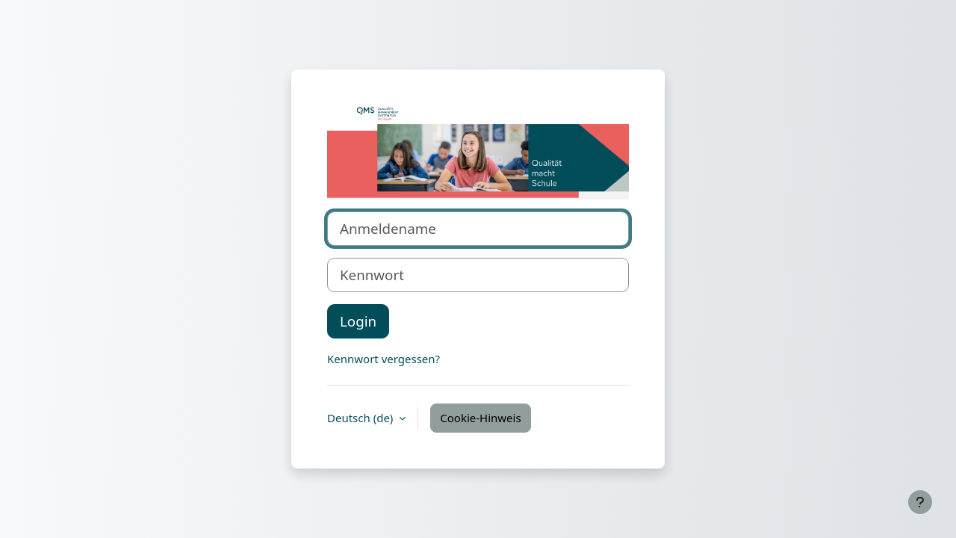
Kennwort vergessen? (383, 358)
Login (358, 321)
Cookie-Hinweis (480, 417)
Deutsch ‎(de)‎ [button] (361, 417)
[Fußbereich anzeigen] (920, 502)
